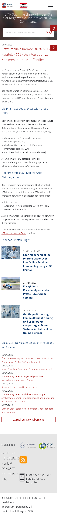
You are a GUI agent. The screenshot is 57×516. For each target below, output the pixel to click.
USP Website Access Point (13, 233)
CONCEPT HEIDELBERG (10, 455)
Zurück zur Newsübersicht (28, 419)
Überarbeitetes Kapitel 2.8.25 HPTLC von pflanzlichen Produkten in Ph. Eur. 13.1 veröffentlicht (27, 360)
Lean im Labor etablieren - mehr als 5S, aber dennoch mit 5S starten (27, 410)
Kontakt (6, 463)
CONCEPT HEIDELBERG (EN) (10, 473)
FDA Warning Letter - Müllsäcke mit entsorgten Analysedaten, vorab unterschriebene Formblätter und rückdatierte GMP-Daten (27, 398)
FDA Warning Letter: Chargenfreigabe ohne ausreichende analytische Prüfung (22, 378)
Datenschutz (23, 506)
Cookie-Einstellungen (13, 511)
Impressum (7, 506)
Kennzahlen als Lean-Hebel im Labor (19, 387)
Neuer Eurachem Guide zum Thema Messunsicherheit (26, 369)
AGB (30, 511)
